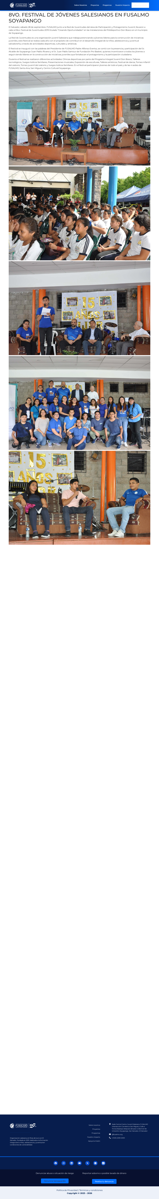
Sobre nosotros (80, 5)
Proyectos (95, 5)
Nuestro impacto (123, 5)
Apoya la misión (140, 5)
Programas (107, 5)
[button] (55, 1181)
